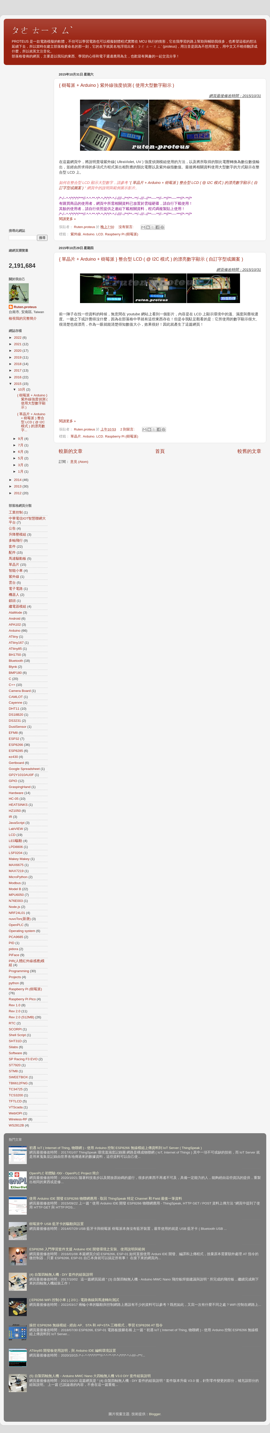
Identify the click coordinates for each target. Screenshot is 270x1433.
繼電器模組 (17, 606)
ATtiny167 (16, 642)
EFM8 (13, 733)
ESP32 (14, 739)
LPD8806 (16, 847)
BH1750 (15, 655)
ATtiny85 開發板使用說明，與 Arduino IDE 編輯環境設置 (72, 1350)
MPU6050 (16, 895)
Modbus (15, 883)
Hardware (16, 793)
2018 (18, 364)
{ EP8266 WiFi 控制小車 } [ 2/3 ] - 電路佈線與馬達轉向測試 (74, 1300)
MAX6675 (16, 865)
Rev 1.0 (14, 1005)
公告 (12, 528)
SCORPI (15, 1029)
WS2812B (16, 1125)
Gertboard (16, 763)
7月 (21, 445)
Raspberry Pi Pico (22, 999)
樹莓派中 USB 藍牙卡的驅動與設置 (56, 1224)
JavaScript (16, 823)
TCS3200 (16, 1095)
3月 (21, 465)
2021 (18, 344)
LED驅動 (15, 841)
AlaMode (15, 612)
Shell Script (17, 1035)
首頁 (160, 451)
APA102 (15, 624)
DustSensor (17, 727)
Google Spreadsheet (24, 769)
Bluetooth (16, 661)
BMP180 (15, 673)
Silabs (13, 1047)
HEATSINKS (18, 805)
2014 (18, 480)
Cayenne (15, 702)
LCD (99, 234)
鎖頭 (12, 601)
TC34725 (16, 1089)
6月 (21, 452)
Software (15, 1053)
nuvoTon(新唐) (20, 919)
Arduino (88, 234)
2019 (18, 357)
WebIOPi (15, 1113)
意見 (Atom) (79, 462)
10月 (22, 389)
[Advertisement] (28, 145)
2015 (18, 384)
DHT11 (14, 708)
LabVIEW (16, 829)
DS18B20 (16, 714)
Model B (15, 889)
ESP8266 (16, 745)
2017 (18, 370)
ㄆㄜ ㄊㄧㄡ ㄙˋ (42, 30)
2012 (18, 493)
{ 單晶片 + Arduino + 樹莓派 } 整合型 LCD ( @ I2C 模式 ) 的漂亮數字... (31, 422)
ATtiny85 (15, 649)
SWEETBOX (18, 1077)
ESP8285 (16, 751)
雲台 (12, 583)
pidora (13, 949)
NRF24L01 (17, 913)
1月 (21, 471)
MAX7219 (16, 871)
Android (14, 618)
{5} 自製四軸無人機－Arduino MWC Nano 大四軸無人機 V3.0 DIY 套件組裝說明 (89, 1376)
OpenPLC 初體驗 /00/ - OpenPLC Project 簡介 (64, 1173)
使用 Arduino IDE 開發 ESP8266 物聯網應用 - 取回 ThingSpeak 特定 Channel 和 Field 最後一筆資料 (105, 1198)
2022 (18, 337)
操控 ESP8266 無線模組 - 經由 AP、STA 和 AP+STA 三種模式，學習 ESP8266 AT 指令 (96, 1325)
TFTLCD (15, 1101)
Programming (19, 971)
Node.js (14, 907)
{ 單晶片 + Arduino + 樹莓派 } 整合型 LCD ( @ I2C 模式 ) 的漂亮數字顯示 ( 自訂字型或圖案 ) (151, 259)
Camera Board (20, 691)
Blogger (154, 1414)
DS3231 (15, 721)
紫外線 (75, 234)
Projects (15, 977)
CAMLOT (16, 697)
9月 (21, 439)
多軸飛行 (16, 540)
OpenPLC (16, 925)
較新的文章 (70, 451)
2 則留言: (128, 429)
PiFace (14, 955)
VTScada (16, 1107)
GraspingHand (19, 787)
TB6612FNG (18, 1083)
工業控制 (16, 512)
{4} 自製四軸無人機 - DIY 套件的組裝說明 (61, 1274)
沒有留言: (126, 227)
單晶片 (75, 436)
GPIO (13, 781)
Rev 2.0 (14, 1011)
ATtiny (13, 636)
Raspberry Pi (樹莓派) (121, 234)
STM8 (13, 1071)
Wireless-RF (18, 1119)
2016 (18, 377)
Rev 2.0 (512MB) (21, 1017)
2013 (18, 486)
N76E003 (16, 901)
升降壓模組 (17, 534)
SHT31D (15, 1041)
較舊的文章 (249, 451)
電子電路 (16, 589)
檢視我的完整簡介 (23, 318)
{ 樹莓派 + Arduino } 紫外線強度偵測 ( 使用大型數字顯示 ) (116, 85)
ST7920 (14, 1065)
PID (11, 943)
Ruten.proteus (25, 307)
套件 (12, 546)
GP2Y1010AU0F (21, 775)
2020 (18, 350)
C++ (12, 685)
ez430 (13, 757)
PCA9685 (16, 937)
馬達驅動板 (17, 558)
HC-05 (13, 799)
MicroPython (18, 877)
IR (10, 817)
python (14, 983)
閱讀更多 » (67, 219)
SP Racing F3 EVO (23, 1059)
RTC (12, 1023)
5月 (21, 458)
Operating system (22, 931)
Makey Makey (19, 859)
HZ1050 (15, 811)
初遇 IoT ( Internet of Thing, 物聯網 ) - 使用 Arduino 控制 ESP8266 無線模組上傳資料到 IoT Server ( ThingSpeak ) (115, 1148)
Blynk (13, 667)
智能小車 (16, 570)
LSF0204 (15, 853)
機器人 (14, 595)
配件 (12, 552)
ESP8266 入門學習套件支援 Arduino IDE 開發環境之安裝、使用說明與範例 (87, 1249)
